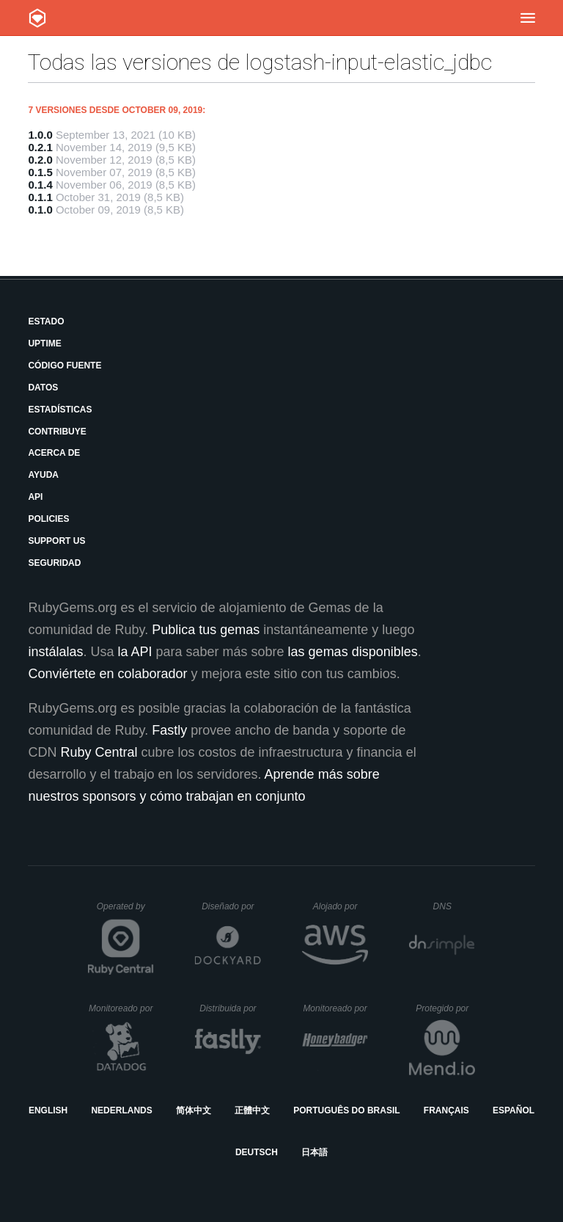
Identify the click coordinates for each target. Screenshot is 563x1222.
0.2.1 (40, 147)
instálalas (55, 651)
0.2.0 (40, 159)
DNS (454, 906)
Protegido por (445, 1008)
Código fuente (64, 365)
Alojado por (340, 906)
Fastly (169, 730)
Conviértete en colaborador (107, 673)
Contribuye (57, 431)
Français (446, 1110)
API (35, 497)
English (48, 1110)
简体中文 (193, 1110)
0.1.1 (40, 197)
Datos (43, 387)
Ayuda (43, 475)
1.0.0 (40, 134)
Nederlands (121, 1110)
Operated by (125, 911)
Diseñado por (231, 906)
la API (134, 651)
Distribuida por (230, 1008)
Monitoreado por (121, 1008)
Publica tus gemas (206, 629)
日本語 (314, 1152)
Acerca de (54, 453)
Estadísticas (60, 409)
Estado (46, 321)
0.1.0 (40, 209)
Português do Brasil (346, 1110)
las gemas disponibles (353, 651)
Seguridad (54, 563)
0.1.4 (40, 184)
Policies (48, 519)
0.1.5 (40, 172)
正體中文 (252, 1110)
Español (513, 1110)
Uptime (44, 343)
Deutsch (256, 1152)
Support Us (56, 541)
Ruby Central (98, 752)
